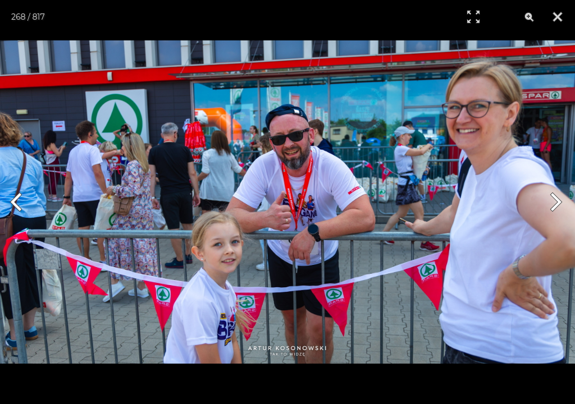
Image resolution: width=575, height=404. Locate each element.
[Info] (501, 17)
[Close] (558, 17)
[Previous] (21, 202)
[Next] (554, 202)
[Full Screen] (473, 17)
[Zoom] (529, 17)
